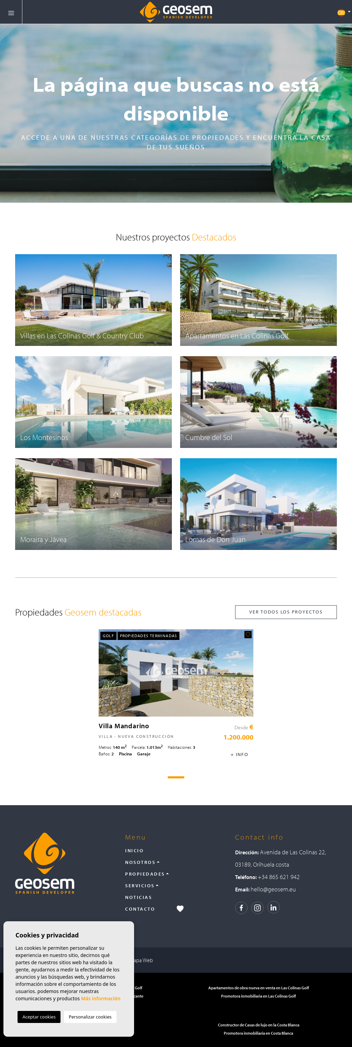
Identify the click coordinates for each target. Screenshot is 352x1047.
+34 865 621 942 (279, 877)
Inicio (134, 850)
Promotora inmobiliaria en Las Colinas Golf (258, 996)
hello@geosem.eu (273, 889)
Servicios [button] (140, 885)
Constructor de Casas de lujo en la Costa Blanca (258, 1024)
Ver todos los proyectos (286, 612)
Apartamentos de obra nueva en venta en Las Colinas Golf (258, 987)
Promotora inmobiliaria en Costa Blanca (258, 1033)
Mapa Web (141, 960)
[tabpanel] (176, 695)
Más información (101, 998)
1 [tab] (176, 777)
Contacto (140, 909)
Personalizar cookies (90, 1017)
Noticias (138, 897)
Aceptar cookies (38, 1017)
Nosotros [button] (140, 862)
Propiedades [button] (145, 874)
